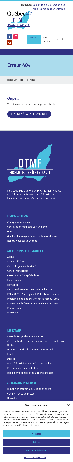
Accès (10, 256)
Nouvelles (12, 398)
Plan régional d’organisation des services (30, 363)
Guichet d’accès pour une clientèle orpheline (32, 236)
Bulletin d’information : (29, 389)
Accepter (36, 434)
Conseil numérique (17, 270)
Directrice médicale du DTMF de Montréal (30, 349)
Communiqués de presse (20, 393)
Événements (14, 280)
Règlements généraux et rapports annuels (30, 372)
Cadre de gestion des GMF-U (22, 266)
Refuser (37, 442)
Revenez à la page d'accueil (29, 114)
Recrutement (14, 308)
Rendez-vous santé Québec (22, 240)
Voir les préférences (36, 450)
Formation (13, 284)
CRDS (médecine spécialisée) (23, 275)
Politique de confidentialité (35, 458)
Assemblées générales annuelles (25, 336)
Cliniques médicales (18, 222)
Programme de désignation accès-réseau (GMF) (33, 298)
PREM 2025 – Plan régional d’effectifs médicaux (33, 294)
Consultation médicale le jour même (27, 226)
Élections (12, 354)
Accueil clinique (16, 261)
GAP (9, 231)
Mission (11, 358)
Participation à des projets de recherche (29, 289)
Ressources (13, 312)
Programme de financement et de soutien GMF (32, 303)
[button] (68, 405)
